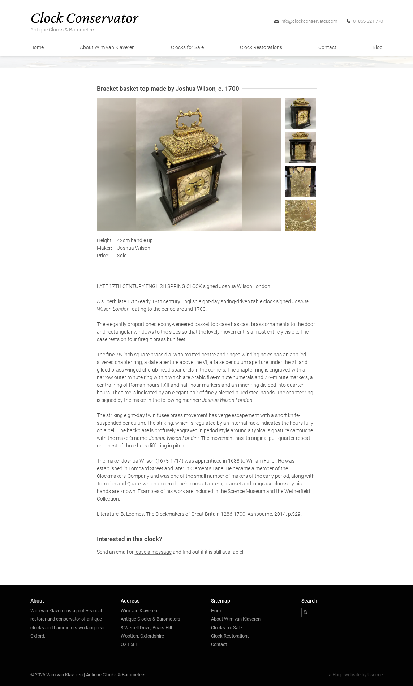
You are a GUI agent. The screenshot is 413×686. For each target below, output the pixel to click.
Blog (378, 47)
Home (37, 47)
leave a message (153, 552)
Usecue (375, 674)
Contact (327, 47)
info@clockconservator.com (308, 21)
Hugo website (346, 674)
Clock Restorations (261, 47)
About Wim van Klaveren (107, 47)
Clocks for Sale (187, 47)
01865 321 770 (368, 21)
